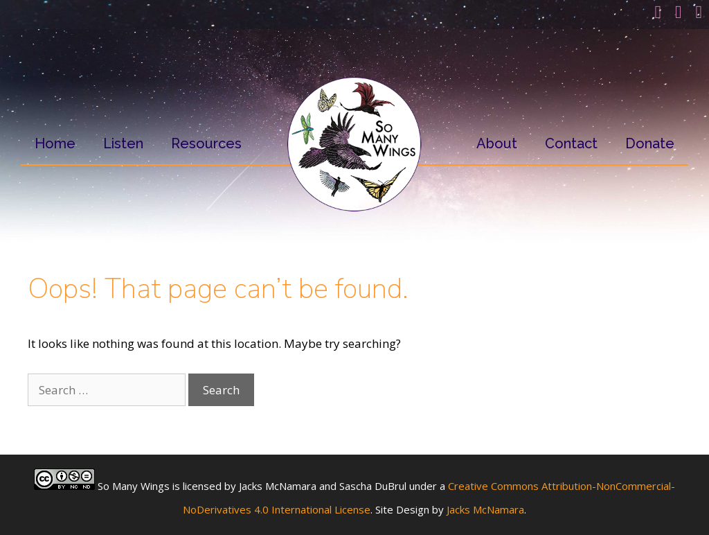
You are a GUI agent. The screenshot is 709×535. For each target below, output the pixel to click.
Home (55, 143)
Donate (649, 143)
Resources (206, 143)
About (496, 143)
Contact (571, 143)
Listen (123, 143)
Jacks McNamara (485, 509)
